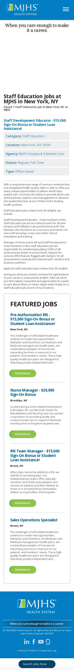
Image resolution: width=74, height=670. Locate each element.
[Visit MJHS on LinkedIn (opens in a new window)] (27, 642)
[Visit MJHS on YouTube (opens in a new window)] (41, 642)
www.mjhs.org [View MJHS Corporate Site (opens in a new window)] (48, 650)
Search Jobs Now (35, 664)
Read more (25, 374)
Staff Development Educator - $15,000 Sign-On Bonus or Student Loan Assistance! (35, 125)
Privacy (21, 650)
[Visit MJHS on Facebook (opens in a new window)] (34, 642)
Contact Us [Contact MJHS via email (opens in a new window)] (33, 650)
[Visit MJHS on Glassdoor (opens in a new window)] (48, 642)
